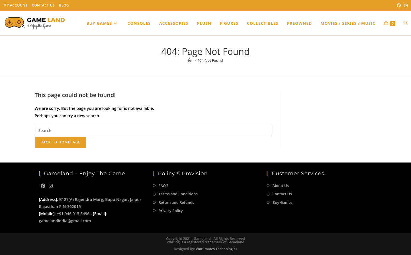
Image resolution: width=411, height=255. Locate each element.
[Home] (190, 60)
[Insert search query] (153, 130)
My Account (15, 5)
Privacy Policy (170, 210)
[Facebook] (43, 186)
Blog (64, 5)
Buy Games (282, 202)
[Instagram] (51, 186)
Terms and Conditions (177, 193)
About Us (280, 185)
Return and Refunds (176, 202)
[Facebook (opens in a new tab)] (398, 5)
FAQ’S (163, 185)
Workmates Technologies (216, 248)
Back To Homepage (61, 142)
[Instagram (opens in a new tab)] (405, 5)
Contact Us (43, 5)
